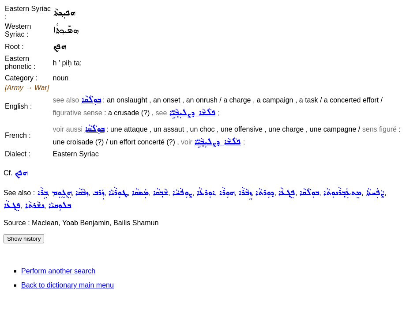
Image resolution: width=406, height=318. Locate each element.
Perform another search (58, 271)
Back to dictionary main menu (67, 285)
